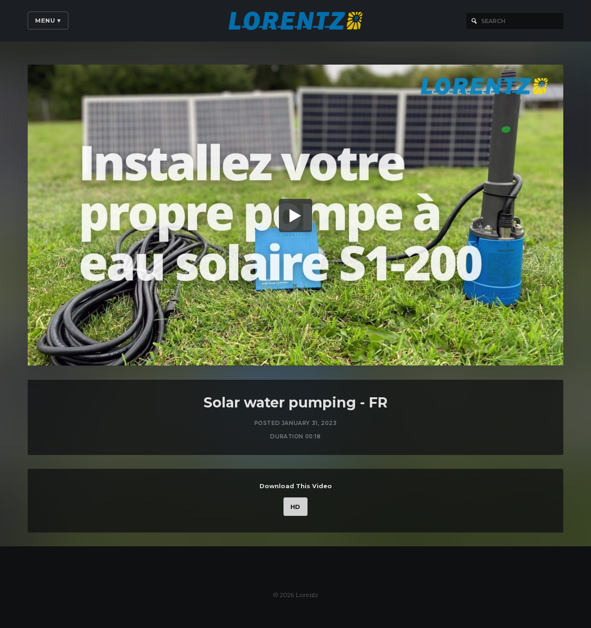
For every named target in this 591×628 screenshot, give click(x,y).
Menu (48, 20)
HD (295, 509)
